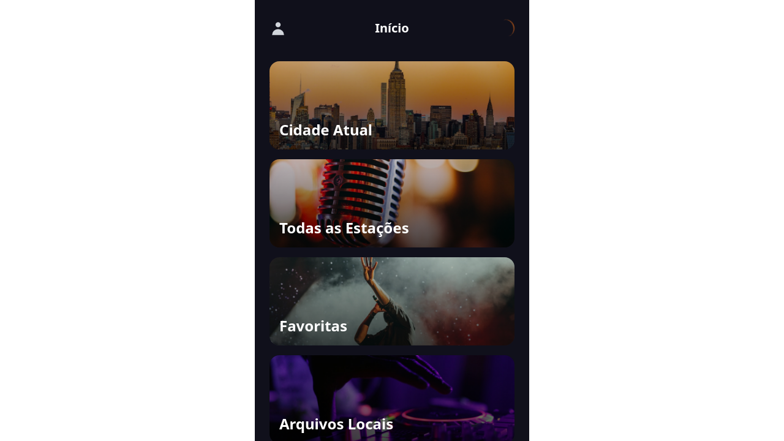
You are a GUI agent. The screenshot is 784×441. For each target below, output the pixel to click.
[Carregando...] (505, 28)
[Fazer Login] (278, 28)
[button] (392, 105)
